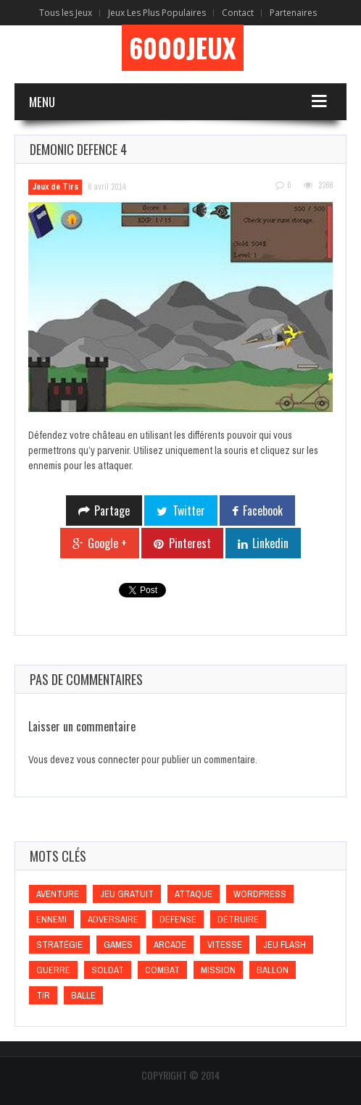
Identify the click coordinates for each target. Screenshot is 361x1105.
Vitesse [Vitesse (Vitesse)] (224, 944)
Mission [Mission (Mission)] (218, 970)
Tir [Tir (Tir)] (43, 995)
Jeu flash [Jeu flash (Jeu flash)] (284, 944)
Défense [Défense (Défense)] (177, 919)
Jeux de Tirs (55, 187)
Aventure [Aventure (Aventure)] (57, 894)
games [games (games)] (118, 944)
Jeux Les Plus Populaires (157, 13)
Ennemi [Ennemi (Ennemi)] (51, 919)
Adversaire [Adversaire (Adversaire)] (113, 919)
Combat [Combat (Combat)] (162, 970)
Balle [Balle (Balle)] (83, 995)
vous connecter (108, 759)
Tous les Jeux (65, 13)
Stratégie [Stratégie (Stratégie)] (59, 944)
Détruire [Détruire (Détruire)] (238, 919)
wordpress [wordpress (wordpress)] (259, 894)
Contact (238, 13)
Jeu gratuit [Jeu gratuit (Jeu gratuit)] (127, 894)
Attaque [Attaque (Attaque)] (193, 894)
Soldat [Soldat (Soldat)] (107, 970)
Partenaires (293, 13)
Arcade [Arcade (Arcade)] (170, 944)
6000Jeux (182, 47)
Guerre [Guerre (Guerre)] (53, 970)
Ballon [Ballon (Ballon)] (273, 970)
